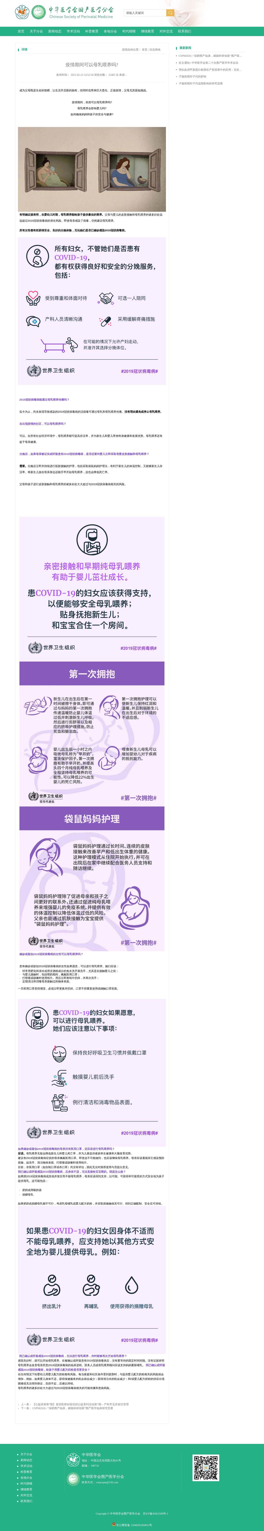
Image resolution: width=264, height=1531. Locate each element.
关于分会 (36, 31)
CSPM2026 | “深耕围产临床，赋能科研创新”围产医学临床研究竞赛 (72, 1408)
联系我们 (184, 31)
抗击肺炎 (155, 49)
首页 (21, 31)
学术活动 (73, 31)
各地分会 (110, 31)
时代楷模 (129, 31)
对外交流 (166, 31)
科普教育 (91, 31)
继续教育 (147, 31)
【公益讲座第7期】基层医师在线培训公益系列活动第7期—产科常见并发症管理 (80, 1404)
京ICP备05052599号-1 (155, 1513)
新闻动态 (54, 31)
